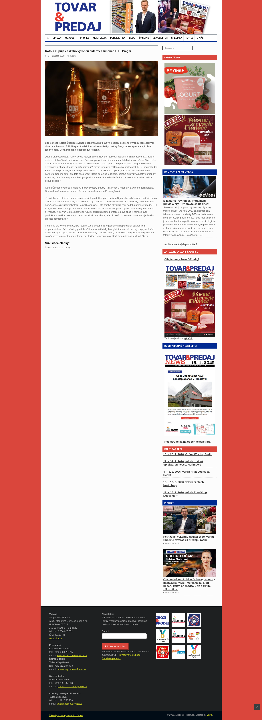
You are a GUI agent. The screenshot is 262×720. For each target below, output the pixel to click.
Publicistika (118, 38)
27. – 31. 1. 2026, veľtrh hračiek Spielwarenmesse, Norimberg (183, 463)
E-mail (106, 631)
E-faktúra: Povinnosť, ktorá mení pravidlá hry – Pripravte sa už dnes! (186, 202)
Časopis (144, 38)
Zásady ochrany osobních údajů (66, 715)
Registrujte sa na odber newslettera (187, 441)
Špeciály (176, 38)
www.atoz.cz (55, 638)
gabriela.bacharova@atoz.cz (72, 686)
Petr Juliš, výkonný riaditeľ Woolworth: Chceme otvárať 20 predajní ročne (188, 538)
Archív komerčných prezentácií (180, 244)
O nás (200, 38)
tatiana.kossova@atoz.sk (70, 703)
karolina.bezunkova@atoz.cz (72, 655)
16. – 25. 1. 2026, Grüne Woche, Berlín (187, 454)
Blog (132, 38)
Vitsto (209, 715)
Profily (84, 38)
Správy (57, 38)
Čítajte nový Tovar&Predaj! (181, 259)
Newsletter (160, 38)
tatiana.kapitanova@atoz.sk (71, 669)
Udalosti (70, 38)
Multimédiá (99, 38)
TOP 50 (189, 38)
